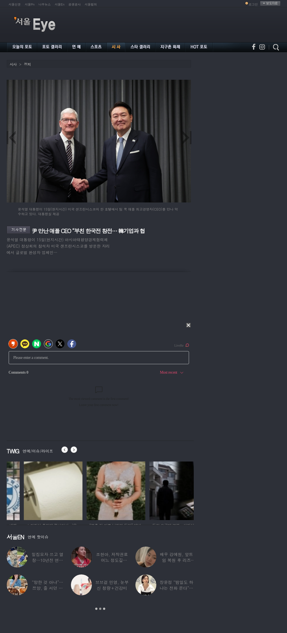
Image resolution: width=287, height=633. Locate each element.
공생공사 (74, 4)
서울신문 (15, 4)
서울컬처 (91, 4)
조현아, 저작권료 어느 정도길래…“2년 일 (112, 560)
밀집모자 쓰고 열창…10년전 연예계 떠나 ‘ (47, 560)
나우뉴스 (45, 4)
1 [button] (96, 609)
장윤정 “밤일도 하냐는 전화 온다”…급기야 (176, 588)
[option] (36, 490)
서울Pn (30, 4)
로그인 (253, 4)
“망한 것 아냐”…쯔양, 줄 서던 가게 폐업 (47, 588)
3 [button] (104, 609)
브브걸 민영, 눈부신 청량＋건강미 (111, 585)
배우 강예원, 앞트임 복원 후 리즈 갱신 (176, 560)
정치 (27, 64)
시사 (13, 64)
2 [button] (100, 609)
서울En (59, 4)
